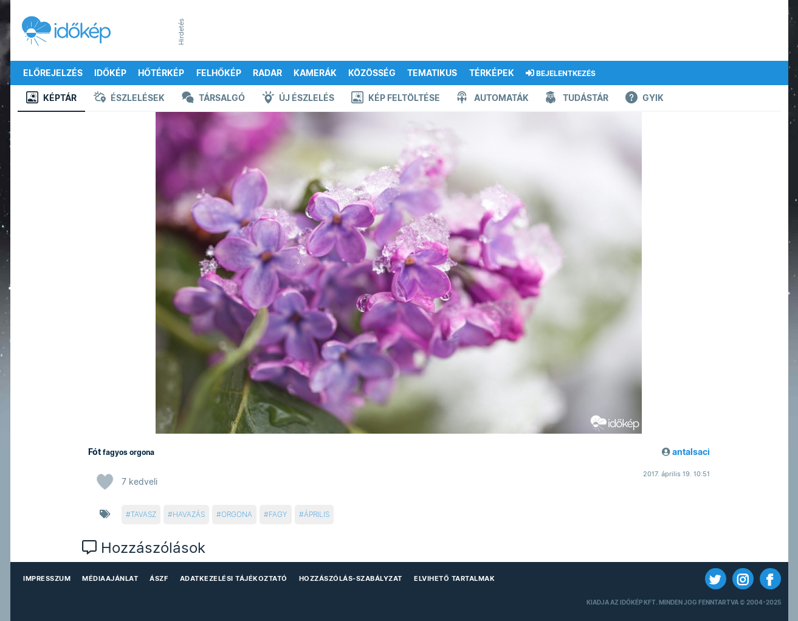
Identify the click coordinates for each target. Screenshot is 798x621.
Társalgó (213, 98)
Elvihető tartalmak (454, 578)
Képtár (51, 98)
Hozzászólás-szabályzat (350, 578)
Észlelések (129, 98)
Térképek (491, 73)
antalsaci (691, 452)
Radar (267, 73)
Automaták (493, 98)
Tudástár (577, 98)
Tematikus (432, 73)
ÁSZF (159, 578)
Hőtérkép (161, 73)
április (316, 514)
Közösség (372, 73)
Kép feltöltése (395, 98)
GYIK (644, 98)
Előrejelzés (53, 73)
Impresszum (47, 578)
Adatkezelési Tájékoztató (233, 578)
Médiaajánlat (110, 578)
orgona (236, 514)
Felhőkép (218, 73)
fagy (278, 514)
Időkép (110, 73)
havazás (189, 514)
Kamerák (315, 73)
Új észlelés (298, 98)
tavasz (143, 514)
